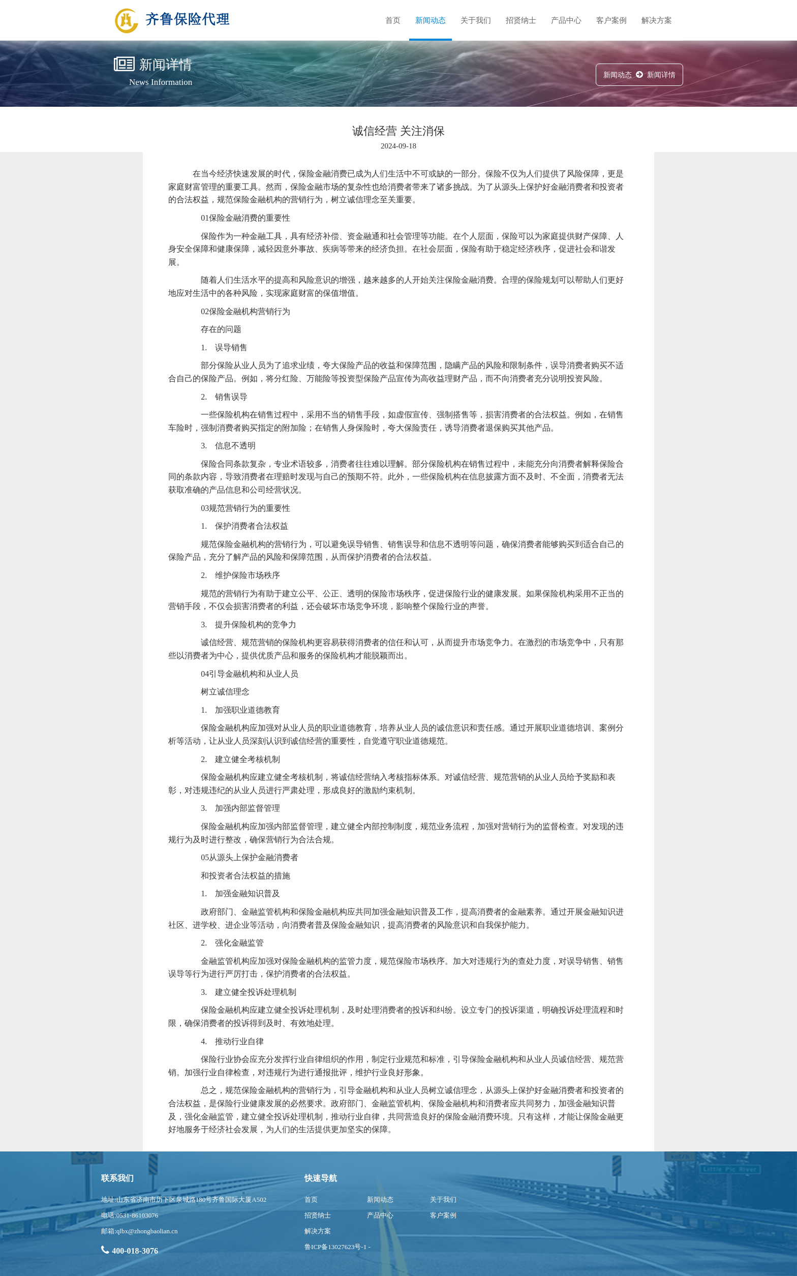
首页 (393, 20)
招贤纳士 (521, 20)
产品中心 (566, 20)
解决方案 (656, 20)
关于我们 (476, 20)
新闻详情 (661, 75)
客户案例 (611, 20)
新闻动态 (430, 20)
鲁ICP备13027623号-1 (335, 1247)
